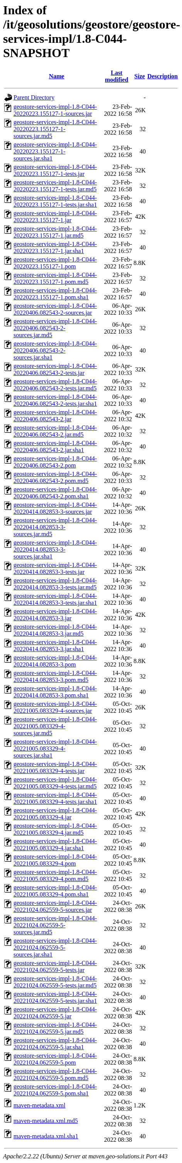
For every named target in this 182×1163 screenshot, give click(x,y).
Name (56, 76)
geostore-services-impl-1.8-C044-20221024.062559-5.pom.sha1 (55, 1090)
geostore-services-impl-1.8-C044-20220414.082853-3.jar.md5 (55, 630)
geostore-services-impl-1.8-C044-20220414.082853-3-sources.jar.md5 (55, 527)
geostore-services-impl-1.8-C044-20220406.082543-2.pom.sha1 (55, 493)
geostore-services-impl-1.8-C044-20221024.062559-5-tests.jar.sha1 (55, 997)
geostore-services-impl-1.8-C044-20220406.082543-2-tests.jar (55, 369)
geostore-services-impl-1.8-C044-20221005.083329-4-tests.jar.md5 (55, 783)
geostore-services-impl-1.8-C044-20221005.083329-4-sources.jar (55, 707)
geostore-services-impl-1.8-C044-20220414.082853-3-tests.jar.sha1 (55, 599)
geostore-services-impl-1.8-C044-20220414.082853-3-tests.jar (55, 568)
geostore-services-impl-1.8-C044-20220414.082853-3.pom (55, 661)
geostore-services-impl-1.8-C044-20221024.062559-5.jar (55, 1013)
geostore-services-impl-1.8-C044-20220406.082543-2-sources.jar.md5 (55, 328)
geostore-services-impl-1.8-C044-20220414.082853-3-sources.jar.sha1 (55, 549)
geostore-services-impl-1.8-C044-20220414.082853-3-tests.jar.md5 (55, 584)
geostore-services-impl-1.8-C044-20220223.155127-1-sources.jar (55, 110)
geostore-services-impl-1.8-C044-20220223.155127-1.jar (55, 216)
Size (139, 76)
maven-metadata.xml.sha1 (45, 1136)
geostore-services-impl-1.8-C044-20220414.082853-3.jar (55, 614)
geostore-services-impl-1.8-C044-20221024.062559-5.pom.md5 (55, 1074)
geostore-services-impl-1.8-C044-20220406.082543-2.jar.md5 (55, 431)
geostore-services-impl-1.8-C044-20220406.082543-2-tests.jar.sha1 (55, 400)
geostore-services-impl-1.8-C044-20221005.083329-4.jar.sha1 (55, 844)
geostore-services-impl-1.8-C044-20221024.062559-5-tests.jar (55, 966)
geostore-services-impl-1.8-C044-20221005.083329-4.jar (55, 813)
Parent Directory (33, 97)
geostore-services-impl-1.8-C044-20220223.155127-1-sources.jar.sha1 (55, 151)
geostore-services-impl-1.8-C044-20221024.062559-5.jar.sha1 (55, 1043)
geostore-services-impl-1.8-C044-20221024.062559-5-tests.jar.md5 (55, 982)
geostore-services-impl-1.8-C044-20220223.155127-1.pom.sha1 (55, 293)
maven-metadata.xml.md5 (45, 1120)
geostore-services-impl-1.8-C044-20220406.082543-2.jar (55, 415)
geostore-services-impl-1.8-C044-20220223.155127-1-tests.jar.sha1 (55, 201)
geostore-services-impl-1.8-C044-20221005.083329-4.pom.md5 (55, 875)
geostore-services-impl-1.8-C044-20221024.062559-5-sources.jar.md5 (55, 925)
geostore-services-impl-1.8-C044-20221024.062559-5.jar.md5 (55, 1028)
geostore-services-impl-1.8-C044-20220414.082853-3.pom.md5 (55, 676)
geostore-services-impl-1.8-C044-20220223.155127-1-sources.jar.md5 (55, 129)
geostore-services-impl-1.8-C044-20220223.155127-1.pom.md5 (55, 278)
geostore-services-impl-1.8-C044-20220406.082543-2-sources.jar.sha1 (55, 350)
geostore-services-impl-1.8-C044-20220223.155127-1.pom (55, 263)
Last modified (116, 76)
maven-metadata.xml (39, 1105)
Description (162, 76)
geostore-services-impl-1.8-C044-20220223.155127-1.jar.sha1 (55, 247)
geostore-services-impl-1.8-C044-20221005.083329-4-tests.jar (55, 767)
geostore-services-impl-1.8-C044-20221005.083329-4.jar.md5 (55, 829)
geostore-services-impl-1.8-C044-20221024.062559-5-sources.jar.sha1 (55, 947)
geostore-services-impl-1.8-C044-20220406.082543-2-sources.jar (55, 309)
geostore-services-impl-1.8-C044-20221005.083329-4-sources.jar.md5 (55, 726)
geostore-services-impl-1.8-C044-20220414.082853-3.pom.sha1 (55, 692)
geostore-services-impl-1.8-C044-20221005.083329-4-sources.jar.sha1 (55, 748)
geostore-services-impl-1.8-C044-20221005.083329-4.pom (55, 860)
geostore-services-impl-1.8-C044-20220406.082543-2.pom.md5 (55, 477)
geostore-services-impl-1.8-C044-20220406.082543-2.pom (55, 462)
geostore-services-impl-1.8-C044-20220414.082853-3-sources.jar (55, 508)
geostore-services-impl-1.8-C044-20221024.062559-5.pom (55, 1059)
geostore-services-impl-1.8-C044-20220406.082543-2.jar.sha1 (55, 446)
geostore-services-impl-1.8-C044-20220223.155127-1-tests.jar (55, 170)
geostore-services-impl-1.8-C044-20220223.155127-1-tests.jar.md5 (55, 185)
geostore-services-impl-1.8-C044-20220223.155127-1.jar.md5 (55, 232)
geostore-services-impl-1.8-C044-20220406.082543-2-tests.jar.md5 (55, 385)
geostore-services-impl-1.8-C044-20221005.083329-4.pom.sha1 (55, 891)
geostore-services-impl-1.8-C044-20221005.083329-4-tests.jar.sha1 (55, 798)
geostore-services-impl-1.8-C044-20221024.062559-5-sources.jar (55, 906)
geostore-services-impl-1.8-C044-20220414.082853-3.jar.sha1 (55, 645)
